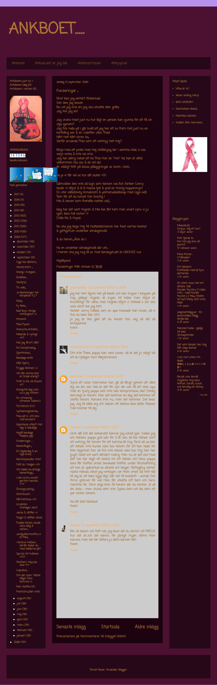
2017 (17, 195)
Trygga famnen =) (26, 368)
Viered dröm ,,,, (24, 267)
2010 (17, 232)
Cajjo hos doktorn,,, (26, 262)
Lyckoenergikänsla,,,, (27, 411)
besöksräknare (18, 161)
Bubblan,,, (21, 277)
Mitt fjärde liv (185, 238)
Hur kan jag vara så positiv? (188, 243)
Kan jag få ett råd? (27, 343)
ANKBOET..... (46, 29)
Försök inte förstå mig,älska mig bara (188, 378)
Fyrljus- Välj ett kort (188, 229)
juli (19, 604)
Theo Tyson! (23, 325)
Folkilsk (75, 427)
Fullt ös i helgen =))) (27, 465)
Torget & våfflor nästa (29, 518)
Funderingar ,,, (24, 441)
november (23, 247)
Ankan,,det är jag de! (51, 63)
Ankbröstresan (89, 63)
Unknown (76, 376)
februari (22, 630)
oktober (22, 252)
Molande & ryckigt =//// (27, 336)
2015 (17, 205)
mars (20, 625)
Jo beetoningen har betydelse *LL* (27, 294)
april (20, 620)
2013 (17, 216)
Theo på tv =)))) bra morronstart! (27, 417)
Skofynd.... (21, 282)
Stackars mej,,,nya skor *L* (26, 563)
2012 (17, 221)
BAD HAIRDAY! (184, 102)
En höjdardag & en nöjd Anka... (27, 452)
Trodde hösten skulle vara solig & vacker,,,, (28, 526)
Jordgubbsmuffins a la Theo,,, (28, 535)
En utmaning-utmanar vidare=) (28, 399)
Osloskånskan (79, 347)
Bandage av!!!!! (24, 358)
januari (21, 636)
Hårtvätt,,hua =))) (26, 500)
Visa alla (203, 395)
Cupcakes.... (22, 570)
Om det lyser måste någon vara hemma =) (28, 579)
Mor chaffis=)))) (25, 587)
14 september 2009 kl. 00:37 (100, 427)
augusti (21, 599)
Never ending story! (187, 96)
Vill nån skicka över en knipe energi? (27, 375)
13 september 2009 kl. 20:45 (104, 376)
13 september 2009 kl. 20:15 (109, 347)
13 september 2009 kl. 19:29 (107, 288)
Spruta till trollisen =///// (27, 555)
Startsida (110, 627)
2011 (17, 227)
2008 (17, 642)
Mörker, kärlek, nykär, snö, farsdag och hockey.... (190, 385)
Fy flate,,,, (21, 306)
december (23, 242)
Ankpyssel (119, 63)
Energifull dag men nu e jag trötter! (27, 391)
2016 (17, 200)
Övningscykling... (25, 489)
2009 (17, 237)
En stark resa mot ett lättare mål (190, 285)
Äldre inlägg (146, 627)
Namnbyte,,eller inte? (28, 459)
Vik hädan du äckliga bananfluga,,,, (28, 471)
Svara (74, 334)
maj (19, 614)
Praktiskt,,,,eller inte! (28, 592)
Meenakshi (183, 226)
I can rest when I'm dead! (188, 359)
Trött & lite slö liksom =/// (29, 383)
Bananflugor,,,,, (24, 446)
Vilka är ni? (182, 89)
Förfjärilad (182, 319)
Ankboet (18, 63)
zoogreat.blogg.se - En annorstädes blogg (189, 314)
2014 (17, 211)
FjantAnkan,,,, (23, 353)
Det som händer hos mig (191, 345)
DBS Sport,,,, (22, 363)
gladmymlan (78, 288)
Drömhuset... (23, 494)
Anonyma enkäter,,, (27, 330)
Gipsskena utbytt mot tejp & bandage (29, 426)
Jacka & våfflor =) (26, 513)
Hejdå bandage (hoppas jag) (24, 434)
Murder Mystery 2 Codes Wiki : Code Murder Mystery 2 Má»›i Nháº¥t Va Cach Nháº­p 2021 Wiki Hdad (191, 296)
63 (29, 85)
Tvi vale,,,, (21, 288)
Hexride (75, 525)
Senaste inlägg (71, 627)
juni (19, 609)
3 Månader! (183, 258)
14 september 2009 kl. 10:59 (100, 525)
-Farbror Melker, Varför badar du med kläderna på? (28, 546)
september (24, 258)
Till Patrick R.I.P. (25, 406)
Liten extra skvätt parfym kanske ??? (27, 481)
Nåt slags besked (186, 348)
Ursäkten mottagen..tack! (26, 506)
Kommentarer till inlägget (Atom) (103, 636)
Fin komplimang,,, (26, 348)
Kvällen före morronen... (190, 123)
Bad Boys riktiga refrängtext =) (26, 312)
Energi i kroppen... (26, 272)
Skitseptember (185, 335)
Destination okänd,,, (186, 109)
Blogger (122, 670)
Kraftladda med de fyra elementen (190, 272)
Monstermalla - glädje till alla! (190, 330)
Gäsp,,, (19, 301)
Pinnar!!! (21, 319)
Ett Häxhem (184, 267)
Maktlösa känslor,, (186, 116)
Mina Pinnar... (185, 254)
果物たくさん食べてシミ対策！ (191, 365)
